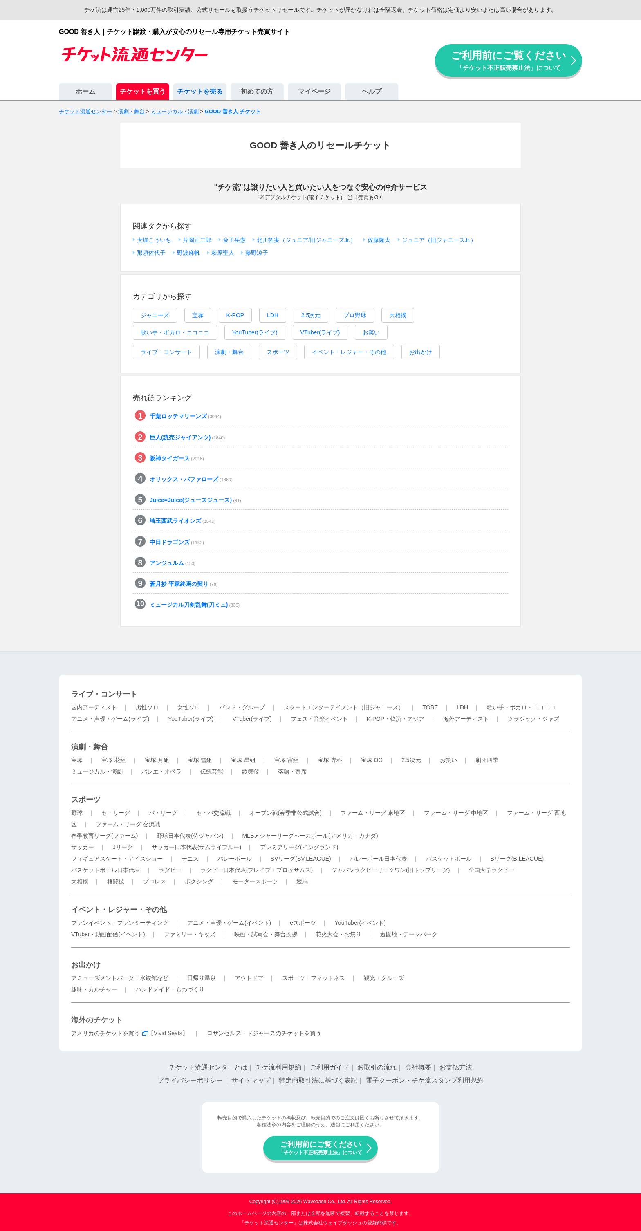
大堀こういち (154, 240)
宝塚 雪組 (200, 760)
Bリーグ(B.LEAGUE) (517, 858)
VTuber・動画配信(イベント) (108, 934)
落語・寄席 (292, 771)
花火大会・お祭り (338, 934)
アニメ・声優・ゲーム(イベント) (229, 922)
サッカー (82, 847)
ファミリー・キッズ (189, 934)
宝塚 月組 (157, 760)
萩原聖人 (222, 252)
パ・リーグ (163, 812)
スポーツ (278, 352)
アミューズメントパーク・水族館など (119, 978)
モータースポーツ (255, 881)
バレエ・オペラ (161, 771)
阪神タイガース (177, 458)
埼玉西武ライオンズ (182, 521)
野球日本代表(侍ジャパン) (190, 835)
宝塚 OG (372, 760)
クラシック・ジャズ (533, 718)
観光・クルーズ (384, 978)
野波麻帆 (188, 252)
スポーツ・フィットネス (313, 978)
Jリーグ (123, 847)
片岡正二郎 (197, 240)
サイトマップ (251, 1080)
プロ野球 (354, 315)
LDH (272, 315)
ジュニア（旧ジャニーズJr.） (439, 240)
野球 (77, 812)
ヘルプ (371, 91)
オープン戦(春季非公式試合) (285, 812)
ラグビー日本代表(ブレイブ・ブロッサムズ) (256, 870)
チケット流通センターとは (208, 1067)
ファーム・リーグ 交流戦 (128, 824)
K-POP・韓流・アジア (396, 718)
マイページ (314, 91)
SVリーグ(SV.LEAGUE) (301, 858)
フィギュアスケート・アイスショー (117, 858)
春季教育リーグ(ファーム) (104, 835)
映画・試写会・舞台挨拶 (265, 934)
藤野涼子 (256, 252)
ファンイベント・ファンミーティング (119, 922)
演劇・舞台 (229, 352)
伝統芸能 (211, 771)
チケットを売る (200, 91)
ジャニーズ (155, 315)
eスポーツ (303, 922)
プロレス (154, 881)
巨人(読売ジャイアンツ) (187, 437)
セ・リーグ (115, 812)
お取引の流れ (377, 1067)
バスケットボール (449, 858)
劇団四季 (486, 760)
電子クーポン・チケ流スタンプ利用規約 (425, 1080)
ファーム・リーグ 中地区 (456, 812)
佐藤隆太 (379, 240)
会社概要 (418, 1067)
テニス (190, 858)
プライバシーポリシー (190, 1080)
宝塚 (198, 315)
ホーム (85, 91)
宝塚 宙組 (286, 760)
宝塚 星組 (243, 760)
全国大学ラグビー (491, 870)
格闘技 (115, 881)
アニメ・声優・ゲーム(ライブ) (110, 718)
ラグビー (170, 870)
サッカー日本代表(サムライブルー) (196, 847)
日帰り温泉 (201, 978)
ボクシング (199, 881)
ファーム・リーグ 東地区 (373, 812)
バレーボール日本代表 (378, 858)
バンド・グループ (242, 707)
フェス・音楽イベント (319, 718)
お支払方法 (455, 1067)
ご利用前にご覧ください (508, 60)
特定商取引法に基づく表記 (318, 1080)
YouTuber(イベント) (360, 922)
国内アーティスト (94, 707)
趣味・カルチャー (94, 989)
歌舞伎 (250, 771)
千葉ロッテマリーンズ (185, 416)
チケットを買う (143, 91)
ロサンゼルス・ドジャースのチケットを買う (264, 1033)
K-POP (235, 315)
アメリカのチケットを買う (105, 1033)
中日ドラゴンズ (177, 542)
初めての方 (257, 91)
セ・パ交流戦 (213, 812)
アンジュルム (173, 563)
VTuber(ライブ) (320, 332)
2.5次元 (310, 315)
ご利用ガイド (329, 1067)
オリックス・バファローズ (191, 479)
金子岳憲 (234, 240)
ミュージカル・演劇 (97, 771)
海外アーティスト (466, 718)
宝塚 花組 (113, 760)
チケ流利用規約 (278, 1067)
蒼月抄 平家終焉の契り (184, 584)
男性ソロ (147, 707)
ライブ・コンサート (166, 352)
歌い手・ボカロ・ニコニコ (175, 332)
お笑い (371, 332)
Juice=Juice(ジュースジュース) (195, 500)
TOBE (430, 707)
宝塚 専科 (330, 760)
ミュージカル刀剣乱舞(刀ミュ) (195, 604)
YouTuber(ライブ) (255, 332)
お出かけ (420, 352)
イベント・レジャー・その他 (349, 352)
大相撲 (397, 315)
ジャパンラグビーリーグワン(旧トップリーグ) (391, 870)
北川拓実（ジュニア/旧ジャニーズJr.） (306, 240)
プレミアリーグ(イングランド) (299, 847)
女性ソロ (188, 707)
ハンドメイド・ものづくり (170, 989)
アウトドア (249, 978)
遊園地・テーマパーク (408, 934)
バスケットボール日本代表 (105, 870)
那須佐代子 (151, 252)
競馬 (302, 881)
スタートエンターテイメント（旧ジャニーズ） (344, 707)
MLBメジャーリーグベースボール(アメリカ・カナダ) (310, 835)
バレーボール (234, 858)
